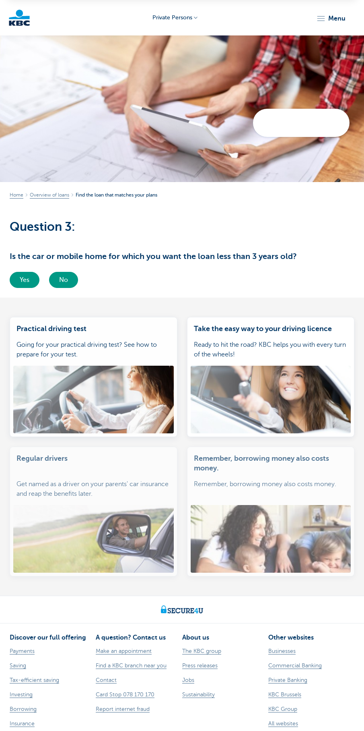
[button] (331, 18)
